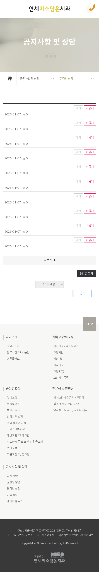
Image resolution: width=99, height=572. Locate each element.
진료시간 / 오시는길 (18, 352)
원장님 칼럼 (13, 482)
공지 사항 (12, 476)
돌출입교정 (13, 404)
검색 (82, 293)
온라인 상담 (13, 488)
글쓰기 (89, 273)
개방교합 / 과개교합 (18, 435)
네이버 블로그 (15, 501)
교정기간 (58, 352)
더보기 (49, 260)
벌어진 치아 (13, 410)
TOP (89, 324)
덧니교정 (12, 397)
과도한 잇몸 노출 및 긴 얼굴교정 (25, 441)
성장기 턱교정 (15, 416)
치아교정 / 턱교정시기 (65, 346)
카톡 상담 (12, 495)
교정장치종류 (61, 377)
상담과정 (58, 358)
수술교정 (12, 448)
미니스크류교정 (16, 429)
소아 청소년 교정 (16, 423)
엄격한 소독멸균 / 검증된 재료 (70, 410)
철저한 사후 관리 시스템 (67, 404)
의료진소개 (13, 346)
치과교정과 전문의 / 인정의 (68, 397)
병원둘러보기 (14, 358)
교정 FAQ (58, 371)
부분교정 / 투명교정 (18, 454)
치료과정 (58, 365)
